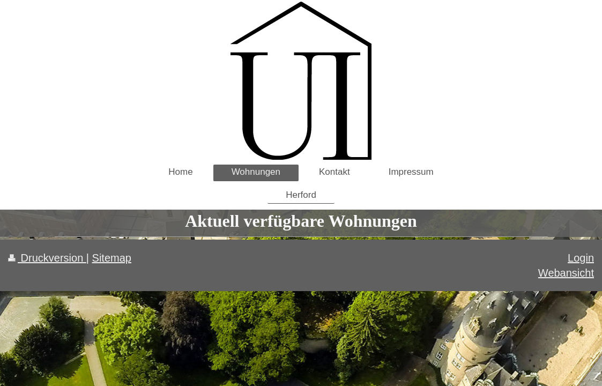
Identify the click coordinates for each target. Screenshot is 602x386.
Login (581, 258)
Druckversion (47, 258)
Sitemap (111, 258)
